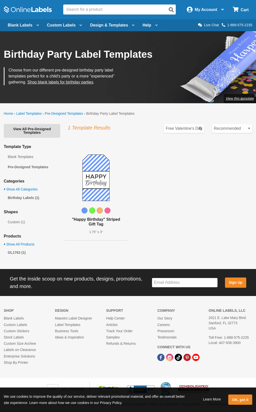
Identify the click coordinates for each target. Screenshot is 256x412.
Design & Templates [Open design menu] (112, 25)
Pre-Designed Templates (64, 114)
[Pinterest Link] (188, 357)
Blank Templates (20, 157)
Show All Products (19, 244)
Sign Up (235, 282)
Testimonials (166, 337)
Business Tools (66, 331)
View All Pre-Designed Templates (32, 130)
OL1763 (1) (17, 252)
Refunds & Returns (121, 344)
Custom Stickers (16, 331)
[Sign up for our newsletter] (185, 282)
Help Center (115, 318)
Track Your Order (119, 331)
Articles (112, 325)
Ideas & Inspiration (69, 337)
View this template (240, 98)
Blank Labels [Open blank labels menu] (23, 25)
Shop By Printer (16, 362)
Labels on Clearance (20, 350)
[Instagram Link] (170, 357)
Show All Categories (21, 189)
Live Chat (208, 25)
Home (8, 114)
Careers (163, 325)
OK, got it (240, 400)
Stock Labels (14, 337)
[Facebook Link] (161, 357)
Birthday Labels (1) (23, 198)
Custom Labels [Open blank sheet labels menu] (64, 25)
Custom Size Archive (20, 344)
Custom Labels (15, 325)
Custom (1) (16, 222)
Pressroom (165, 331)
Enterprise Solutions (19, 356)
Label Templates (29, 114)
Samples (113, 337)
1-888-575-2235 (237, 25)
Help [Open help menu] (150, 25)
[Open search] (171, 9)
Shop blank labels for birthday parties (60, 82)
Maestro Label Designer (73, 318)
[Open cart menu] (240, 9)
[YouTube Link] (196, 357)
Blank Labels (14, 318)
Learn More (212, 399)
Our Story (164, 318)
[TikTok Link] (179, 357)
